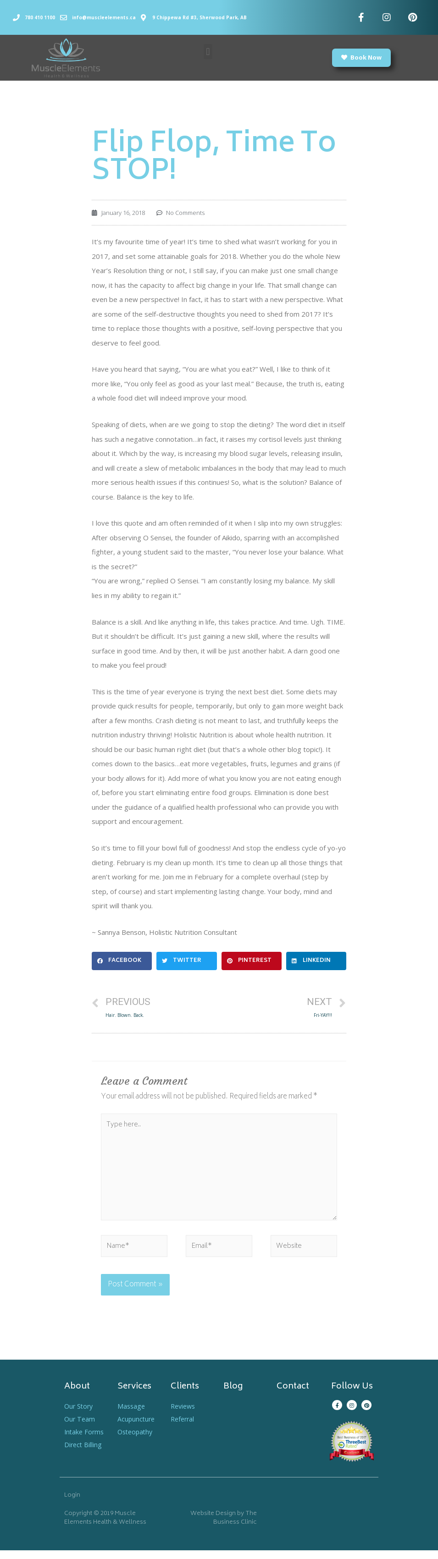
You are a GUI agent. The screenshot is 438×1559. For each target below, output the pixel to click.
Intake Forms (85, 1440)
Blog (233, 1395)
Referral (183, 1427)
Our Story (79, 1414)
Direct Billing (83, 1453)
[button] (208, 51)
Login (72, 1504)
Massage (131, 1414)
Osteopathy (136, 1440)
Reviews (184, 1414)
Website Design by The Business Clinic (223, 1527)
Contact (293, 1395)
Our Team (80, 1427)
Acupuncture (136, 1427)
